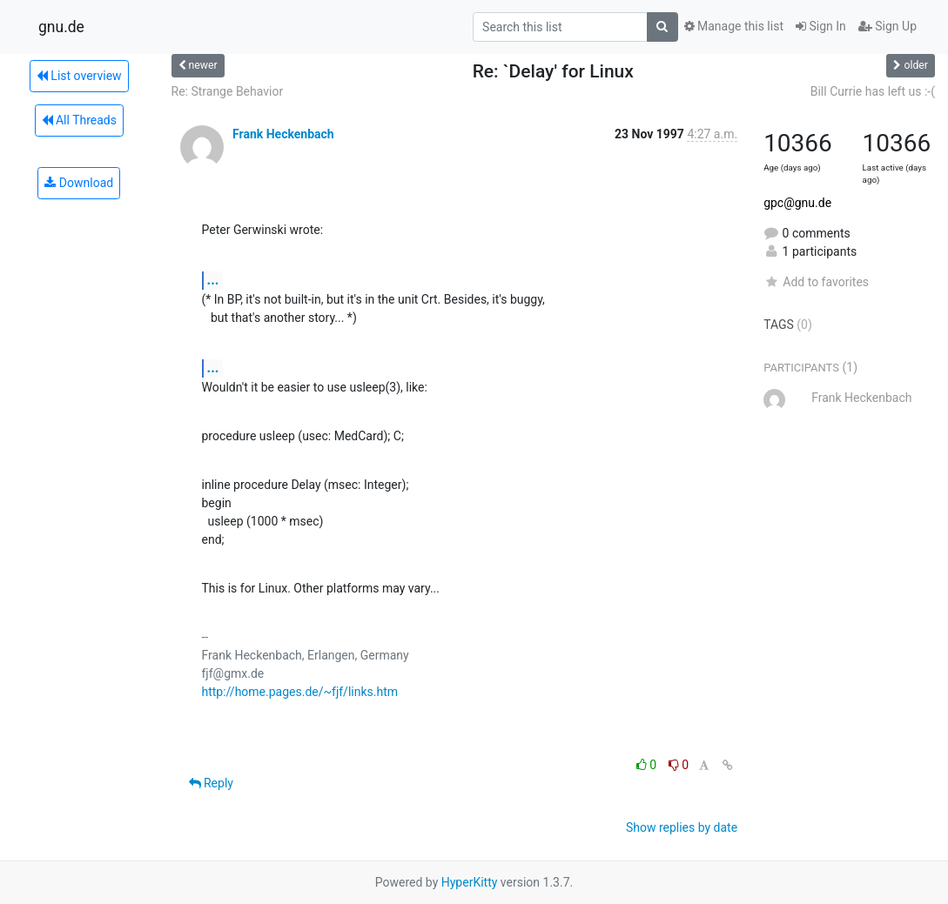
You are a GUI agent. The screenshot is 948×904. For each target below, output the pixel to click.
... (213, 279)
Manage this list (733, 26)
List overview (79, 76)
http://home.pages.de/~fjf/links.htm (300, 692)
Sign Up (887, 26)
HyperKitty (469, 882)
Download (78, 183)
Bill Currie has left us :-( (872, 91)
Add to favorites (816, 282)
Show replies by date (681, 827)
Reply (211, 783)
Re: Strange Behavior (227, 91)
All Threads (79, 120)
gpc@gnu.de (797, 203)
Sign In (821, 26)
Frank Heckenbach (283, 134)
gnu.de (61, 27)
